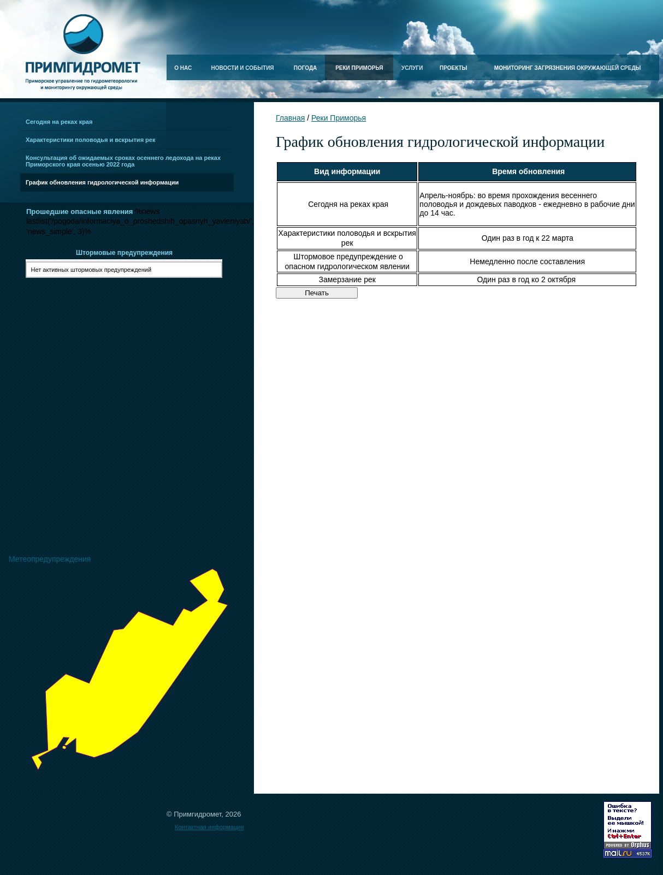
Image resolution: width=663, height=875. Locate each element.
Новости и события (242, 68)
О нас (183, 68)
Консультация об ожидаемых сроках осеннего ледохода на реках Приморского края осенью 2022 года (123, 161)
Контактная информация (209, 827)
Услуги (412, 68)
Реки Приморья (359, 68)
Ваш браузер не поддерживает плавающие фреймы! (127, 386)
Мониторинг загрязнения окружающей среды (567, 68)
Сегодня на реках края (59, 121)
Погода (305, 68)
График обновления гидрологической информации (102, 182)
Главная (290, 118)
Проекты (453, 68)
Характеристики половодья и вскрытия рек (90, 139)
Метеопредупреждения (50, 559)
